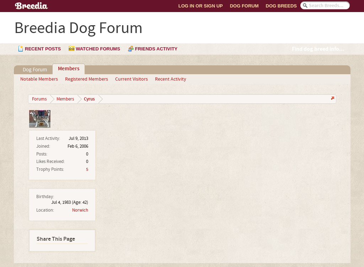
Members (68, 68)
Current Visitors (131, 79)
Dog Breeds (281, 6)
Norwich (80, 210)
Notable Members (39, 79)
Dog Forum (244, 6)
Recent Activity (170, 79)
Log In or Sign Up (200, 6)
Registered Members (86, 79)
